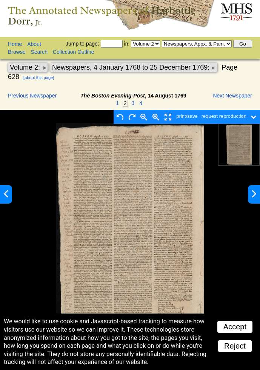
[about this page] (38, 77)
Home (15, 44)
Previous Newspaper (32, 96)
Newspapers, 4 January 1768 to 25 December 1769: (131, 67)
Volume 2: (26, 67)
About (34, 44)
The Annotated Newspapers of (102, 15)
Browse (17, 52)
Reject (235, 346)
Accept (234, 327)
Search (39, 52)
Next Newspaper (232, 96)
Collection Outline (73, 52)
